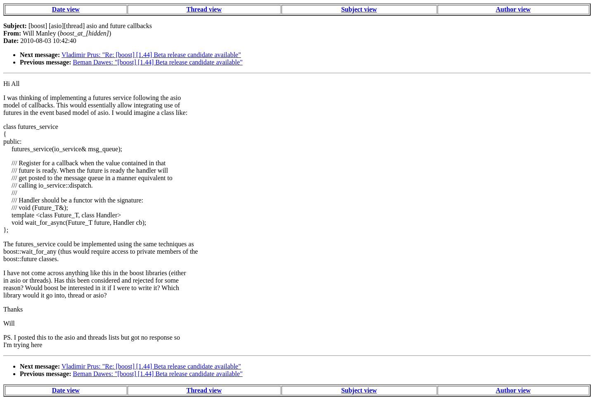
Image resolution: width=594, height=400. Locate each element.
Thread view (204, 9)
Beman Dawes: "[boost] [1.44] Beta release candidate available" (158, 62)
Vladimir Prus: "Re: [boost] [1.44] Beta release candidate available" (151, 54)
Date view (66, 9)
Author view (513, 9)
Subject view (359, 9)
